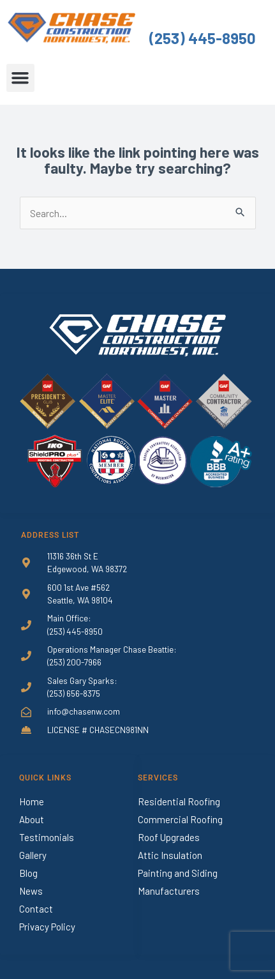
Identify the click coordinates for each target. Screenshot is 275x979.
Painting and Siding (178, 873)
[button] (20, 78)
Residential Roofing (179, 801)
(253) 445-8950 (202, 38)
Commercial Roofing (180, 819)
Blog (28, 873)
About (31, 819)
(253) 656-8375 (73, 693)
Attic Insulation (170, 855)
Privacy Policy (47, 926)
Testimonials (46, 837)
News (31, 891)
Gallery (33, 855)
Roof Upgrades (169, 837)
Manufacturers (169, 891)
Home (31, 801)
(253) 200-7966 (74, 661)
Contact (36, 908)
